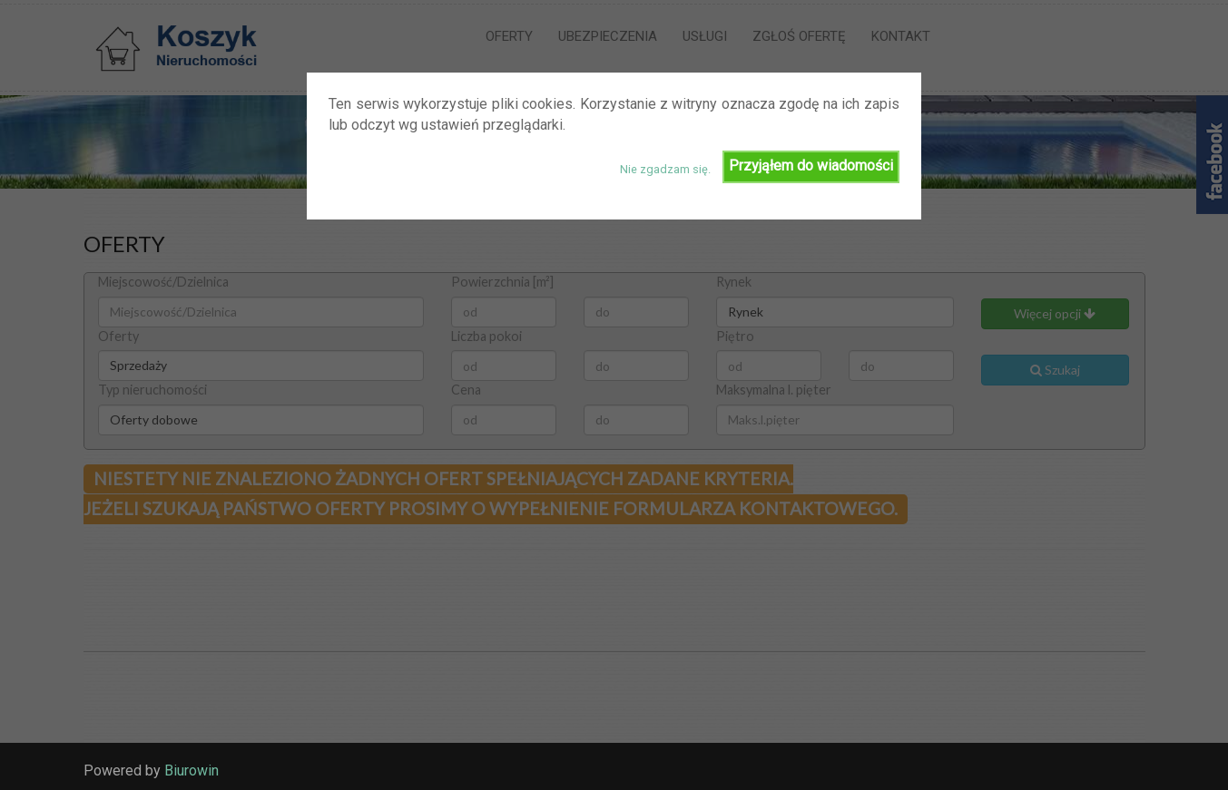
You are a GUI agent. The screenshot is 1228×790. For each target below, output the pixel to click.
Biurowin (191, 770)
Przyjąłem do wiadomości (811, 165)
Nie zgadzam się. (665, 169)
